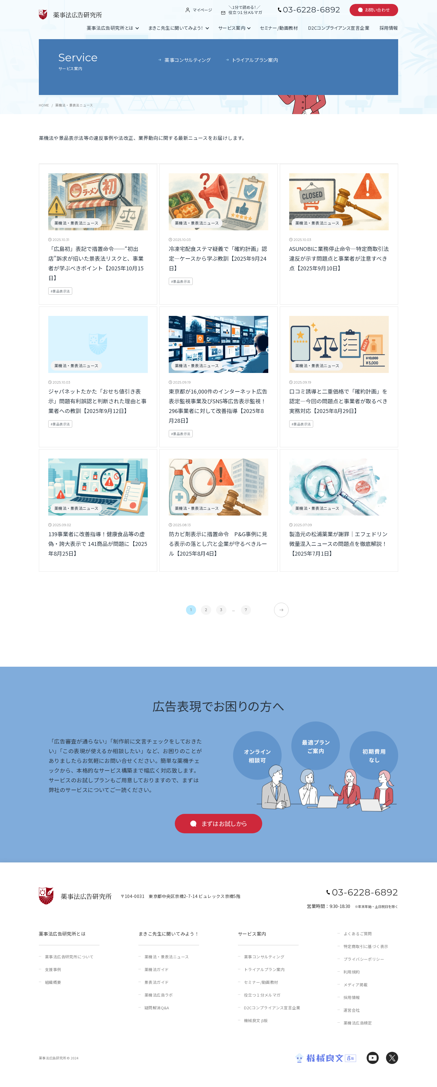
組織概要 (53, 982)
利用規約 (352, 972)
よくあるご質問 (358, 933)
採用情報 (388, 27)
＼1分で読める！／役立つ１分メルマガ (245, 10)
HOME (44, 105)
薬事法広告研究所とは (110, 27)
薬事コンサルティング (264, 957)
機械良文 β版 (256, 1020)
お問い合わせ (377, 10)
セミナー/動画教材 (279, 27)
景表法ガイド (156, 982)
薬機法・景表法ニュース (166, 957)
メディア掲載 (356, 984)
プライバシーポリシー (364, 959)
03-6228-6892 (311, 10)
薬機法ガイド (156, 969)
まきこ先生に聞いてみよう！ (176, 27)
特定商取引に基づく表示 (366, 946)
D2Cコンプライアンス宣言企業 (339, 27)
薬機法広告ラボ (158, 995)
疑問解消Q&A (156, 1008)
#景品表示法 (60, 291)
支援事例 (53, 969)
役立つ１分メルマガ (262, 995)
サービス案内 (232, 27)
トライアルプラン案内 (264, 969)
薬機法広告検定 (358, 1023)
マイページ (202, 10)
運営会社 (352, 1010)
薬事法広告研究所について (69, 957)
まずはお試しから (224, 823)
